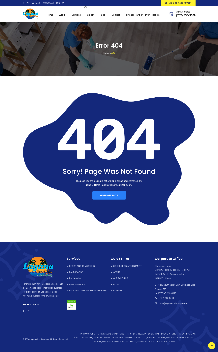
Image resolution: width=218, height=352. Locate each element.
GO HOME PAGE (109, 195)
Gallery (90, 15)
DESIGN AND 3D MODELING (82, 266)
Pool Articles (75, 278)
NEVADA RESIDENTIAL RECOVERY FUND (157, 334)
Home (50, 15)
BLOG (116, 284)
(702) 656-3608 (186, 15)
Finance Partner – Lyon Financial (143, 15)
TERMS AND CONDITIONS (112, 334)
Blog (103, 15)
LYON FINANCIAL (77, 284)
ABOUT (116, 272)
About (62, 15)
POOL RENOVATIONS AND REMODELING (88, 290)
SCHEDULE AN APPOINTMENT (127, 266)
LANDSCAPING (76, 272)
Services (76, 15)
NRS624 (131, 334)
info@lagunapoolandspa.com (173, 303)
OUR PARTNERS (120, 278)
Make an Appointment (178, 3)
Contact (116, 15)
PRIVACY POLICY (88, 334)
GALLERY (117, 290)
